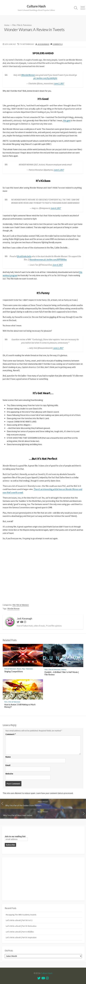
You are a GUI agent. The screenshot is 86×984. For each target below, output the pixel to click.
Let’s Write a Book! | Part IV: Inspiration (21, 937)
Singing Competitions (13, 671)
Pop (23, 669)
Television (29, 669)
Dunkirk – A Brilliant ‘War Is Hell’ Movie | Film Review (62, 673)
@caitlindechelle (24, 256)
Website (9, 773)
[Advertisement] (43, 879)
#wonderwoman (36, 259)
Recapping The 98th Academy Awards (21, 914)
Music (19, 669)
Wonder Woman (13, 608)
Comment (10, 734)
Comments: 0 (57, 44)
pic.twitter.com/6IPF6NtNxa (55, 259)
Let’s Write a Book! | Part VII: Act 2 (19, 920)
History (63, 669)
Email (7, 765)
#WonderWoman (28, 75)
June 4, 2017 (56, 208)
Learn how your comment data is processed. (54, 793)
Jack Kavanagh (43, 44)
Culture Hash (46, 973)
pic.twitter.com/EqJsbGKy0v (45, 78)
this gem (66, 120)
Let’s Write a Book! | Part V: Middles (20, 931)
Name (8, 757)
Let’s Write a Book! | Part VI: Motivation (21, 926)
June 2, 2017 (59, 83)
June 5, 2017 (59, 170)
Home (6, 25)
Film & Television (24, 25)
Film (14, 25)
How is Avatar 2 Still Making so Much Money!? (19, 705)
